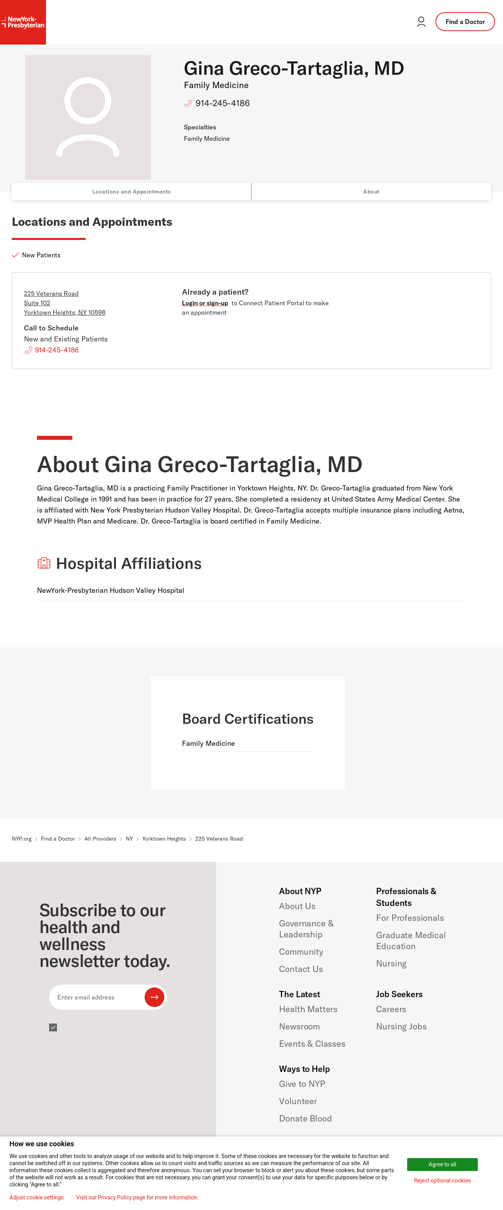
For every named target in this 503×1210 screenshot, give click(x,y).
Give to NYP (302, 1083)
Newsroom (299, 1026)
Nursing (391, 963)
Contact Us (301, 968)
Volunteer (298, 1101)
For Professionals (410, 917)
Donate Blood (305, 1118)
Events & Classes (312, 1043)
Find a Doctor (465, 22)
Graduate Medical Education (411, 941)
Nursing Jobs (401, 1026)
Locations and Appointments (131, 191)
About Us (297, 905)
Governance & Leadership (306, 929)
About (371, 191)
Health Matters (308, 1008)
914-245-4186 (223, 103)
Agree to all (442, 1164)
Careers (391, 1008)
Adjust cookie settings (36, 1197)
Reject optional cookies (442, 1180)
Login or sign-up (205, 303)
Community (301, 951)
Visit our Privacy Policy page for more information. (137, 1197)
